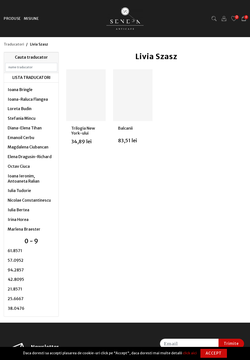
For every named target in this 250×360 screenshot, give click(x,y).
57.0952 (16, 260)
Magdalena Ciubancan (28, 146)
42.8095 (16, 279)
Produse (12, 18)
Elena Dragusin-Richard (30, 156)
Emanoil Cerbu (21, 137)
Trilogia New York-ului (83, 130)
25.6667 (16, 298)
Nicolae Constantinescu (29, 200)
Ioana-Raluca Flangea (28, 99)
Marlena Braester (24, 229)
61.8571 (15, 250)
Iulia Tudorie (19, 190)
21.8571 (15, 289)
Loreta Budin (19, 108)
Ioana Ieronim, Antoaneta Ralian (23, 178)
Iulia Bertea (18, 209)
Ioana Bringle (20, 89)
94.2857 (16, 269)
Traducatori (14, 44)
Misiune (31, 18)
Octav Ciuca (19, 166)
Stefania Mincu (21, 118)
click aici (190, 353)
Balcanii (125, 128)
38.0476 (16, 308)
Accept (214, 353)
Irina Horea (18, 219)
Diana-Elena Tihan (25, 127)
